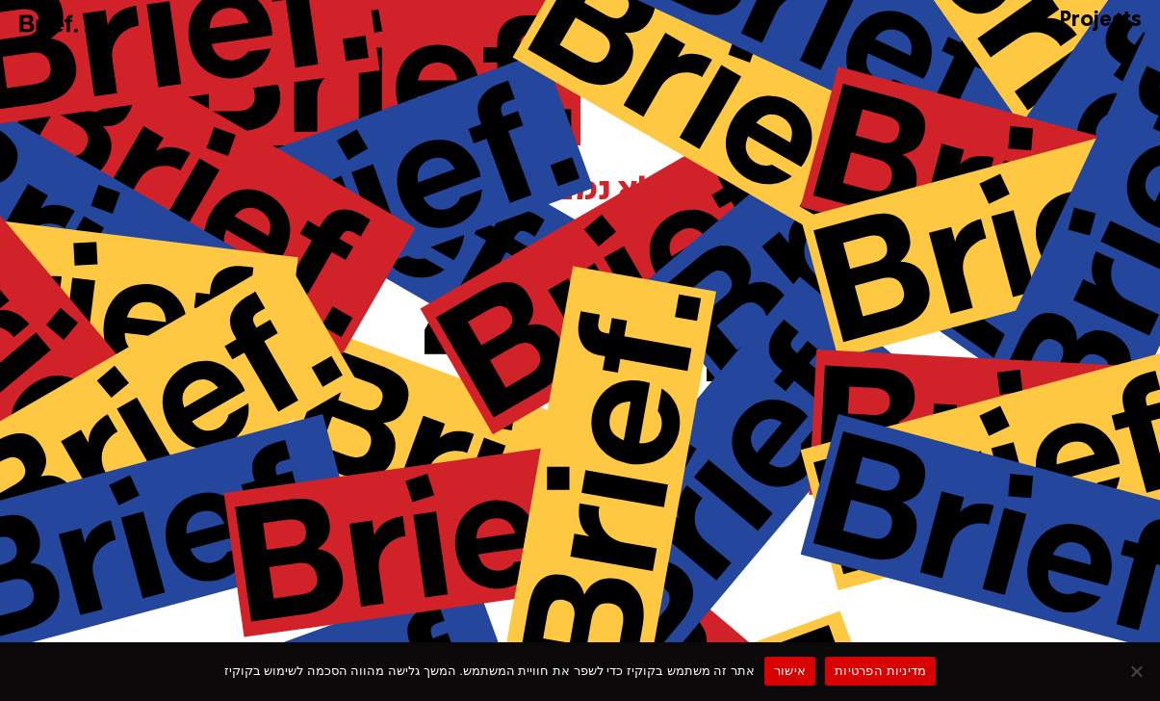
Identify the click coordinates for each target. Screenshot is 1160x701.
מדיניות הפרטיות (880, 670)
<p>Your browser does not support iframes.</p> (580, 346)
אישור (790, 670)
